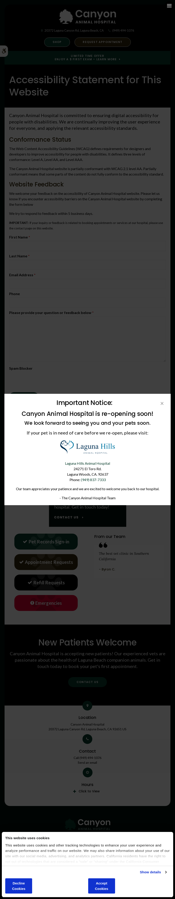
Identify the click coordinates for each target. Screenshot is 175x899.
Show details (150, 872)
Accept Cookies (101, 886)
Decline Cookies (18, 886)
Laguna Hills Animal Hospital (87, 463)
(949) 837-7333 (93, 479)
